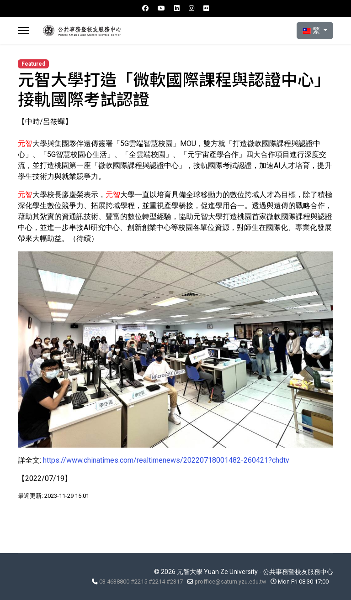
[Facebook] (145, 8)
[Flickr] (206, 8)
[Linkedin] (177, 8)
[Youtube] (161, 8)
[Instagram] (191, 8)
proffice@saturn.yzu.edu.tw (230, 581)
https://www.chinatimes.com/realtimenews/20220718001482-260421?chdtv (166, 460)
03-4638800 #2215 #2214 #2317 (141, 581)
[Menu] (23, 30)
